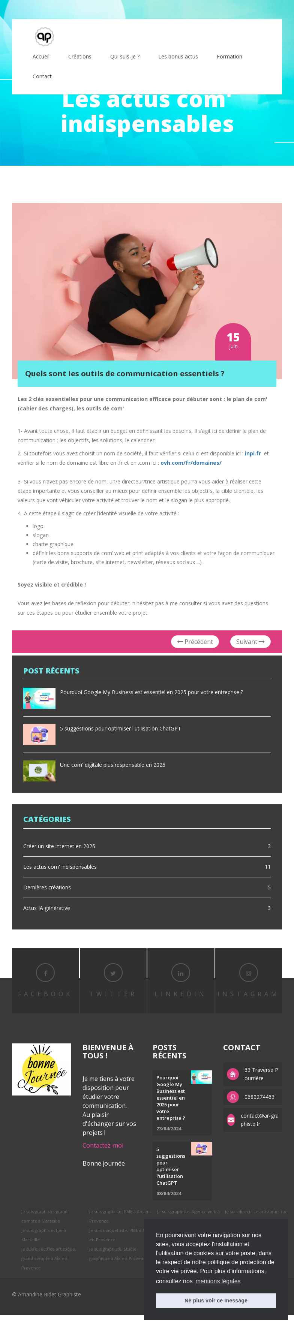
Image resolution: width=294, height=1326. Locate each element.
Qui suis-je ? (125, 56)
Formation (229, 56)
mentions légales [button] (217, 1281)
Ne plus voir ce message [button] (216, 1301)
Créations (80, 56)
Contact (42, 76)
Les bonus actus (178, 56)
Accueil (41, 56)
